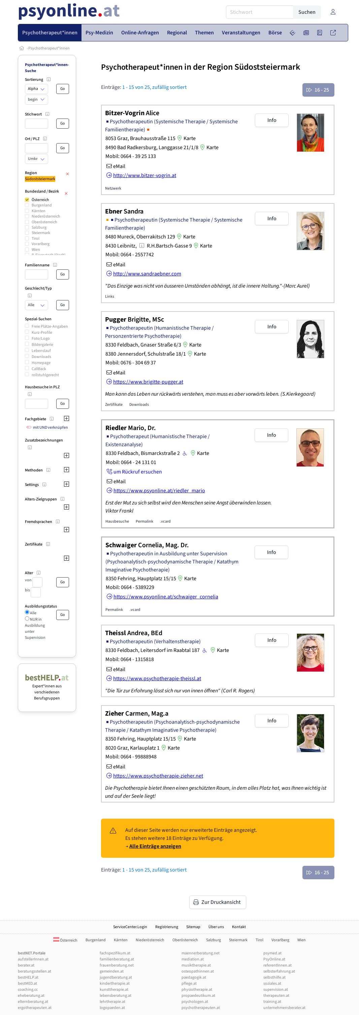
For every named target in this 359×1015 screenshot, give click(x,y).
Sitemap (193, 927)
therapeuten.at (276, 995)
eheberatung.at (31, 995)
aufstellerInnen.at (33, 959)
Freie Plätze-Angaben (50, 326)
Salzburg (39, 227)
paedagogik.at (194, 977)
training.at (272, 1002)
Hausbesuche (117, 521)
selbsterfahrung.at (279, 971)
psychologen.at (195, 1002)
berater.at (26, 965)
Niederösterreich (46, 216)
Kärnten (38, 211)
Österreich (40, 200)
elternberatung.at (33, 1002)
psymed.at (272, 953)
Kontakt (239, 927)
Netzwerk (113, 188)
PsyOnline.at (274, 959)
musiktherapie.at (196, 965)
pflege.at (189, 983)
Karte (185, 138)
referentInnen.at (277, 965)
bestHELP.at (28, 977)
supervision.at (275, 989)
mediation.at (193, 959)
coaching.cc (28, 989)
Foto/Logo (41, 338)
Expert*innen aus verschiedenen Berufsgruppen (47, 689)
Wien (36, 250)
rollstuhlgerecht (45, 375)
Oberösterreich (44, 222)
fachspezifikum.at (115, 953)
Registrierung (166, 927)
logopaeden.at (112, 1008)
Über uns (216, 927)
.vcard (165, 521)
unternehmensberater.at (284, 1008)
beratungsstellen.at (34, 971)
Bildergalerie (42, 345)
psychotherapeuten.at (201, 1008)
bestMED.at (27, 983)
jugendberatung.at (116, 977)
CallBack (39, 369)
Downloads (41, 357)
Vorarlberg (41, 244)
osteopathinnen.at (198, 971)
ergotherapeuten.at (35, 1008)
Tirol (35, 238)
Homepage (41, 363)
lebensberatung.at (115, 995)
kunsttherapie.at (114, 989)
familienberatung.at (117, 959)
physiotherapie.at (197, 989)
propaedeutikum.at (198, 995)
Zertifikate (114, 404)
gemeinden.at (112, 971)
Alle (32, 613)
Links (109, 296)
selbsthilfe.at (274, 977)
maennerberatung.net (201, 953)
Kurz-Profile (42, 332)
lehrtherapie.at (112, 1002)
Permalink (144, 521)
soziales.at (272, 983)
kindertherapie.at (115, 983)
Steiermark (41, 233)
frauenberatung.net (117, 965)
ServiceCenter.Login (130, 927)
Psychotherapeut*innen (49, 48)
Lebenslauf (41, 351)
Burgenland (42, 205)
